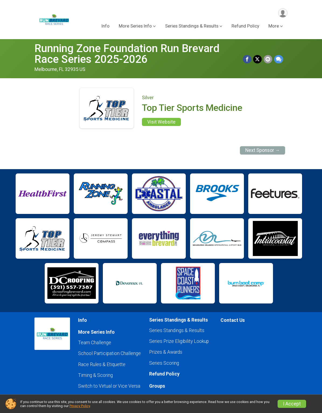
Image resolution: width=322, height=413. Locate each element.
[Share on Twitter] (258, 59)
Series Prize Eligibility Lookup (179, 341)
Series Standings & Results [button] (191, 26)
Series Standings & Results (176, 330)
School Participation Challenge (109, 353)
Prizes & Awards (165, 352)
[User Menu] (283, 13)
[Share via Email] (268, 59)
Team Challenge (94, 342)
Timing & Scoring (95, 375)
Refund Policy (245, 26)
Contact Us (232, 320)
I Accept (292, 404)
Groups (157, 386)
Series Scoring (164, 363)
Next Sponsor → (262, 150)
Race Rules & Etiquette (101, 364)
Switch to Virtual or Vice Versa (109, 386)
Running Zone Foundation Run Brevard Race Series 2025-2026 (126, 54)
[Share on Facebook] (247, 59)
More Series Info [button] (135, 26)
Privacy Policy (79, 406)
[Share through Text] (278, 59)
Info (106, 26)
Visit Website (161, 122)
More (273, 26)
